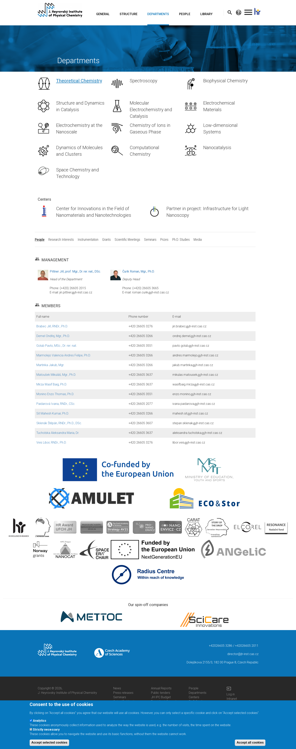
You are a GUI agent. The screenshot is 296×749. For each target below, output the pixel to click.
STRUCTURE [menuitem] (128, 14)
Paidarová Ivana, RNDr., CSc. (55, 404)
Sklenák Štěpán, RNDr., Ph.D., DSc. (59, 423)
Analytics (39, 724)
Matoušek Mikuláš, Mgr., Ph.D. (56, 375)
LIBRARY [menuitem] (206, 14)
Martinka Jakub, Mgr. (50, 365)
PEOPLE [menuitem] (184, 14)
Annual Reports (161, 688)
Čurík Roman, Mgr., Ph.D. (138, 271)
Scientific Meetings (126, 701)
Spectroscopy (143, 80)
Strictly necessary (46, 733)
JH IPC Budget (161, 697)
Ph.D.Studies (197, 701)
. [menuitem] (248, 10)
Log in (231, 694)
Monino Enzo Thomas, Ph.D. (55, 394)
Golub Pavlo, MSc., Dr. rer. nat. (56, 345)
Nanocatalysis (217, 147)
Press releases (123, 693)
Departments (197, 693)
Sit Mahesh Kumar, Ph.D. (52, 413)
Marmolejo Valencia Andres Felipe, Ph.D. (63, 355)
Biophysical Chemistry (225, 80)
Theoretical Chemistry (79, 80)
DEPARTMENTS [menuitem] (158, 14)
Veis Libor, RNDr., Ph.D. (51, 442)
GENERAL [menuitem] (103, 14)
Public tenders (160, 693)
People (193, 688)
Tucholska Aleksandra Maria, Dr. (57, 433)
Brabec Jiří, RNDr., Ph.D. (52, 326)
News (117, 688)
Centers (194, 697)
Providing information (165, 701)
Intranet (232, 699)
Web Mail (233, 703)
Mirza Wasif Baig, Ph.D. (51, 384)
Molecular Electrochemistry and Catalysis (151, 109)
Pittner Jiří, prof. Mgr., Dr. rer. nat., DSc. (75, 271)
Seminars (119, 697)
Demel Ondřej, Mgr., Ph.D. (53, 336)
